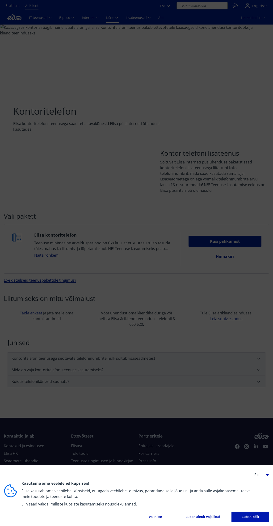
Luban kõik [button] (250, 517)
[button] (259, 474)
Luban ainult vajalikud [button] (202, 517)
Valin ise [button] (155, 517)
